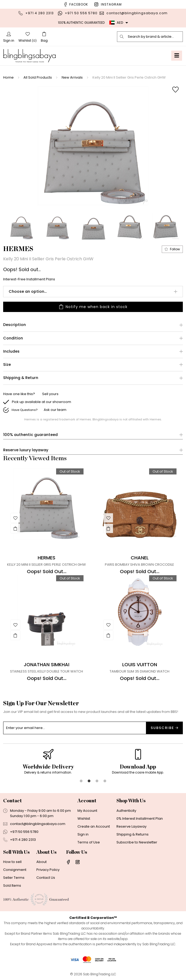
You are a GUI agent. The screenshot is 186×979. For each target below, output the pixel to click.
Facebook (78, 4)
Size (7, 364)
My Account (87, 810)
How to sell (12, 861)
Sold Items (12, 885)
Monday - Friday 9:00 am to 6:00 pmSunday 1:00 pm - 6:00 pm (40, 813)
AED (116, 22)
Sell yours (50, 393)
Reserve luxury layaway (25, 450)
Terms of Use (88, 842)
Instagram (111, 4)
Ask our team (55, 409)
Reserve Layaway (131, 826)
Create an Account (93, 826)
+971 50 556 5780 (81, 13)
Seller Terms (14, 877)
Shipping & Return (20, 378)
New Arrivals (72, 77)
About (41, 861)
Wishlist (83, 818)
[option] (93, 145)
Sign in (83, 834)
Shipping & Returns (132, 834)
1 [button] (81, 781)
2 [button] (89, 781)
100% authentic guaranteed (30, 435)
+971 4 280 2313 (39, 13)
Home (8, 77)
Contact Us (45, 877)
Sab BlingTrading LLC (99, 974)
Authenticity (126, 810)
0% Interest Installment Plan (139, 818)
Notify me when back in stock (93, 306)
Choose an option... (28, 291)
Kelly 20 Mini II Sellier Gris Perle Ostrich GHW (129, 77)
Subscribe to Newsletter (136, 842)
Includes (11, 351)
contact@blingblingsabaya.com (137, 13)
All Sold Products (37, 77)
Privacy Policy (48, 869)
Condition (13, 338)
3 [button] (97, 781)
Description (14, 325)
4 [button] (104, 781)
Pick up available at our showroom (41, 401)
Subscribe (164, 727)
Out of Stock (70, 471)
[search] (122, 36)
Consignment (14, 869)
